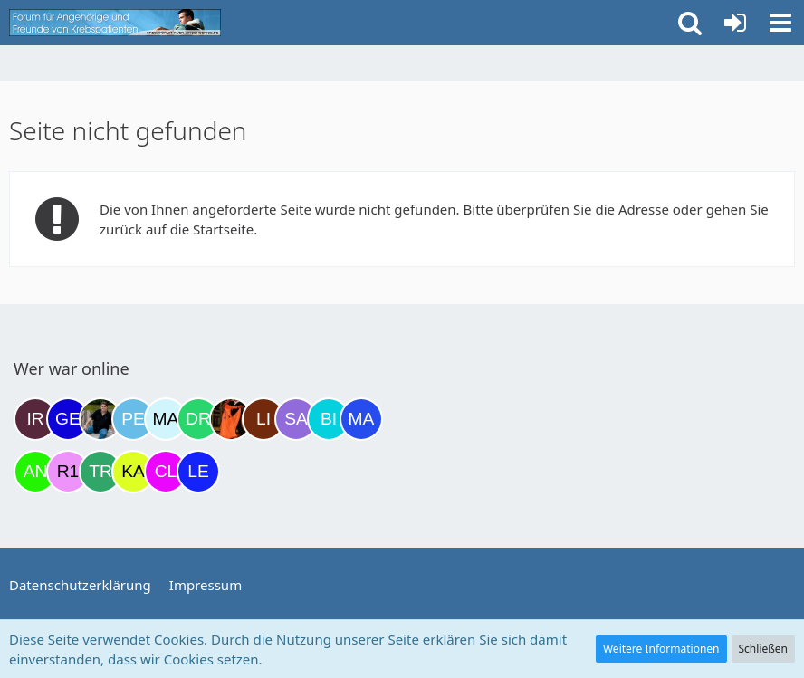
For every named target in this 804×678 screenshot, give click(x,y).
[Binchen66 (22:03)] (328, 419)
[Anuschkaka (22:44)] (35, 471)
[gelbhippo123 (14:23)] (68, 419)
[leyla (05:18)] (198, 471)
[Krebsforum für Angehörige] (115, 23)
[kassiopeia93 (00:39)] (133, 471)
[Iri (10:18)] (35, 419)
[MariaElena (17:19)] (165, 419)
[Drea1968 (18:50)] (198, 419)
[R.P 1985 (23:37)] (68, 471)
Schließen (763, 648)
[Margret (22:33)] (361, 419)
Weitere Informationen (661, 648)
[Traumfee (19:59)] (231, 419)
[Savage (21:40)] (296, 419)
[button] (780, 23)
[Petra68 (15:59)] (133, 419)
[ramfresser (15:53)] (100, 419)
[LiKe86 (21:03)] (263, 419)
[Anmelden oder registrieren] (735, 23)
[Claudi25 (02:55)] (165, 471)
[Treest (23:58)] (100, 471)
